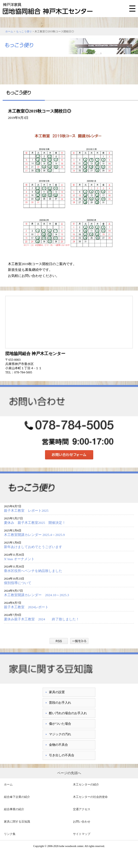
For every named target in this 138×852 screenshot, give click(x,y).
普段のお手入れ (60, 702)
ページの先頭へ (69, 773)
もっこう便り (24, 31)
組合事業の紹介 (14, 809)
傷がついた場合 (60, 724)
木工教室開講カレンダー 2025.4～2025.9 (34, 535)
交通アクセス (81, 809)
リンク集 (10, 833)
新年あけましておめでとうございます (33, 547)
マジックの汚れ (60, 734)
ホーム (9, 31)
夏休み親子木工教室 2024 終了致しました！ (43, 619)
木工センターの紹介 (86, 784)
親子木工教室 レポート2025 (26, 511)
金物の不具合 (58, 745)
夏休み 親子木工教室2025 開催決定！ (35, 523)
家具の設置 (57, 692)
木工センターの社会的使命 (90, 796)
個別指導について (17, 583)
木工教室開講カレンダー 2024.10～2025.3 (36, 595)
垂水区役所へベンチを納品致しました (33, 571)
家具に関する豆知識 (17, 821)
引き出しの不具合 (61, 755)
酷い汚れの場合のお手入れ (68, 713)
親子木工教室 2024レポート (28, 607)
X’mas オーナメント (19, 559)
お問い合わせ (81, 821)
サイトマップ (81, 833)
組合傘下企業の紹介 (17, 796)
